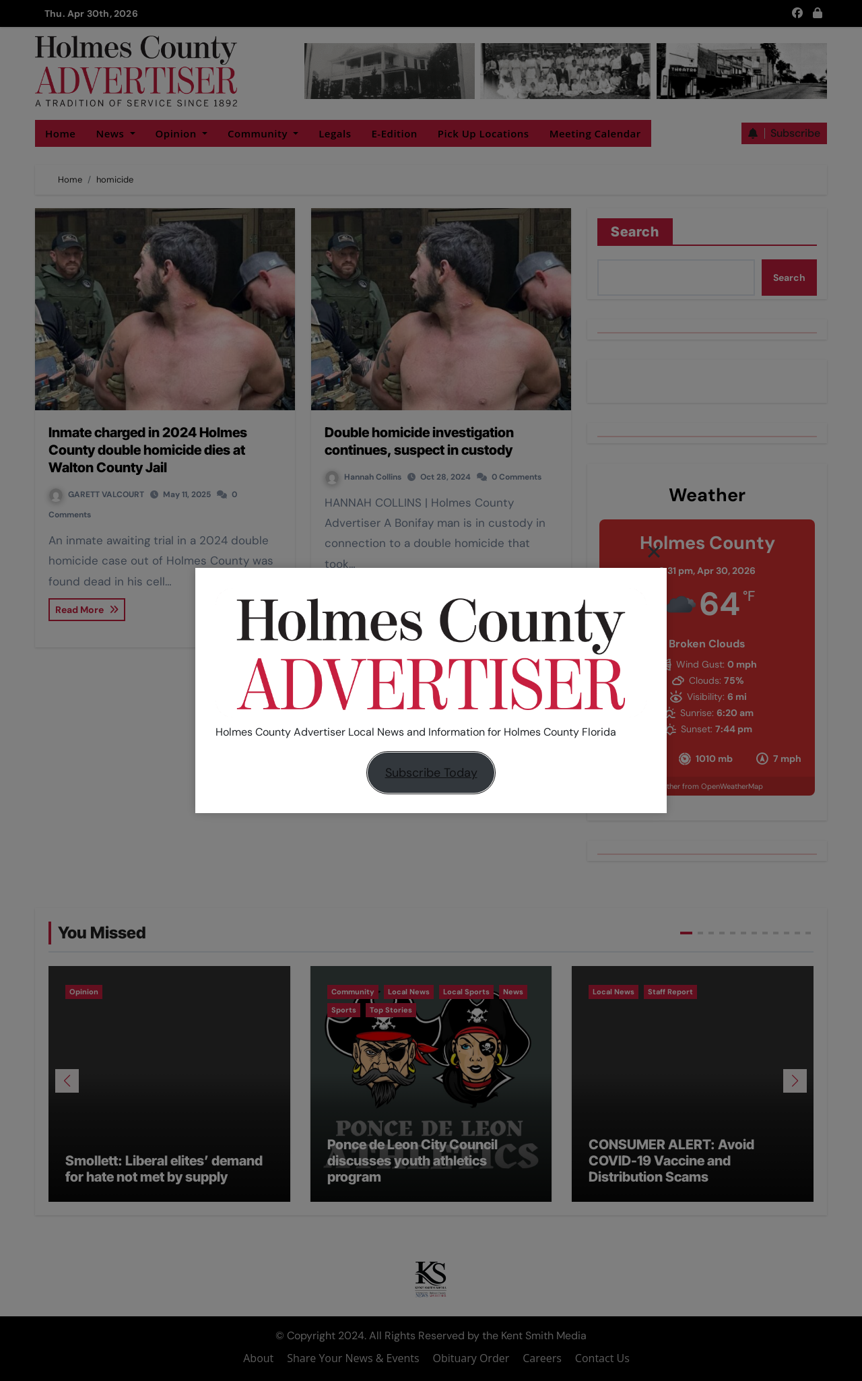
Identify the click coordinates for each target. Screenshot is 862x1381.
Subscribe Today (431, 773)
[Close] (654, 551)
